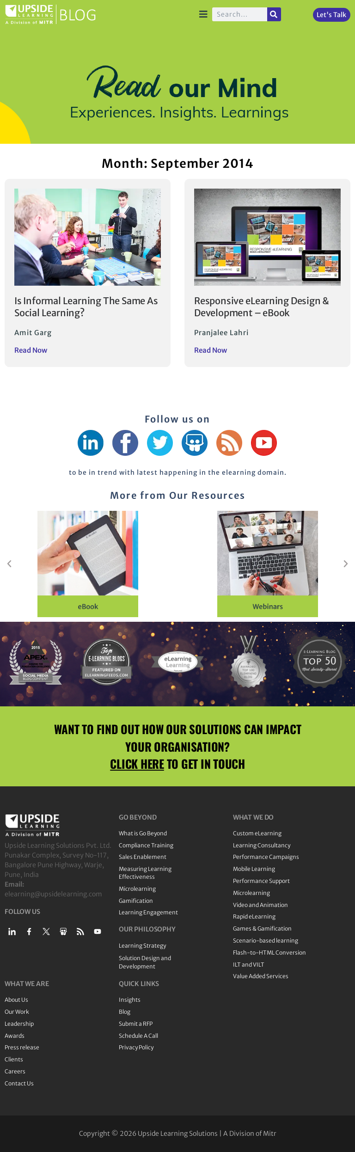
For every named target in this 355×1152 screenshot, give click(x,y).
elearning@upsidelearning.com (53, 894)
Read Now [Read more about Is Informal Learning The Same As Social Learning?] (30, 350)
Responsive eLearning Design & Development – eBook (261, 307)
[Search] (274, 14)
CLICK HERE (137, 763)
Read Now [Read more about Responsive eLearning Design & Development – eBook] (210, 350)
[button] (9, 564)
